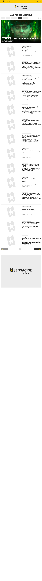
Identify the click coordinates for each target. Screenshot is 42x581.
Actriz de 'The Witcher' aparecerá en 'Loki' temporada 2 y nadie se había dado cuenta (31, 63)
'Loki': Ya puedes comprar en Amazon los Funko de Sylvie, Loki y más (31, 151)
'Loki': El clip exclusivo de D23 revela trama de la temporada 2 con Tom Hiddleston (31, 93)
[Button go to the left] (38, 18)
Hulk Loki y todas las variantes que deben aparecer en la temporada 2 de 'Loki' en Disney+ (31, 78)
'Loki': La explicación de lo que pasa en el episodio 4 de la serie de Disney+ (31, 224)
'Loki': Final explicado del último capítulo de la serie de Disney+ (30, 121)
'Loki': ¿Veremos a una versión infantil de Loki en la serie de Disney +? (31, 238)
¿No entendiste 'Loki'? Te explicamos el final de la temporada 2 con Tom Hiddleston (21, 39)
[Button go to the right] (40, 18)
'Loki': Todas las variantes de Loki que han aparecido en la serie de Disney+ (30, 165)
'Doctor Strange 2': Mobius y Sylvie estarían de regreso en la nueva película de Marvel (31, 107)
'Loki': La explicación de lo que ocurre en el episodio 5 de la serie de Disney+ (31, 180)
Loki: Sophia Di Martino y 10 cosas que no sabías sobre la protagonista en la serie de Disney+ (31, 194)
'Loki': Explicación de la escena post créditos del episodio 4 (31, 208)
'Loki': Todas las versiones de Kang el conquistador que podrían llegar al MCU (31, 136)
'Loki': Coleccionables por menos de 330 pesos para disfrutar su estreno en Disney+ (31, 49)
